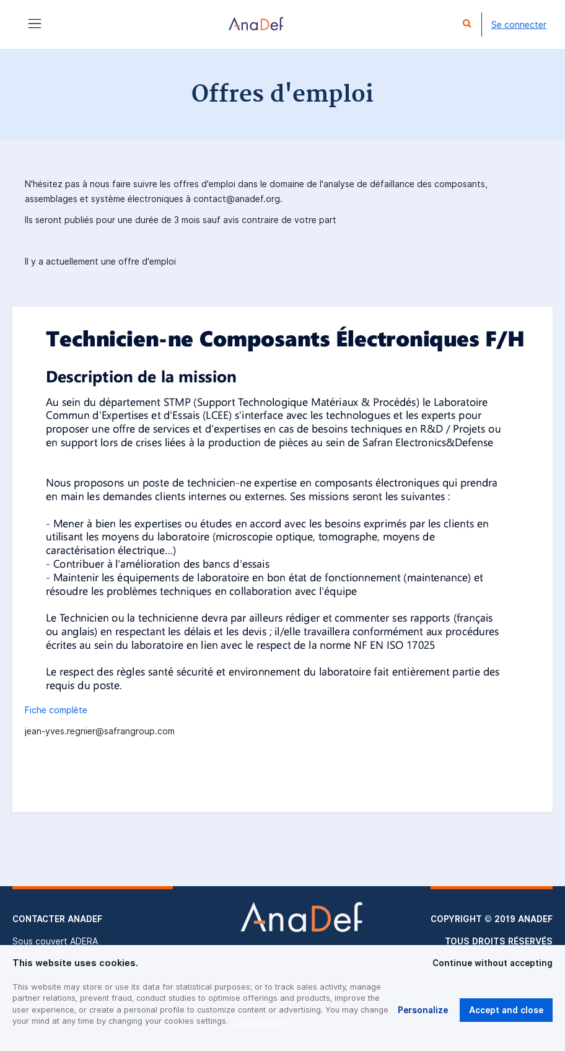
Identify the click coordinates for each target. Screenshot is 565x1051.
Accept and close (506, 1010)
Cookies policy (258, 1021)
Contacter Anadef (57, 919)
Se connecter (518, 25)
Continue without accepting (492, 963)
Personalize (423, 1010)
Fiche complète (56, 710)
